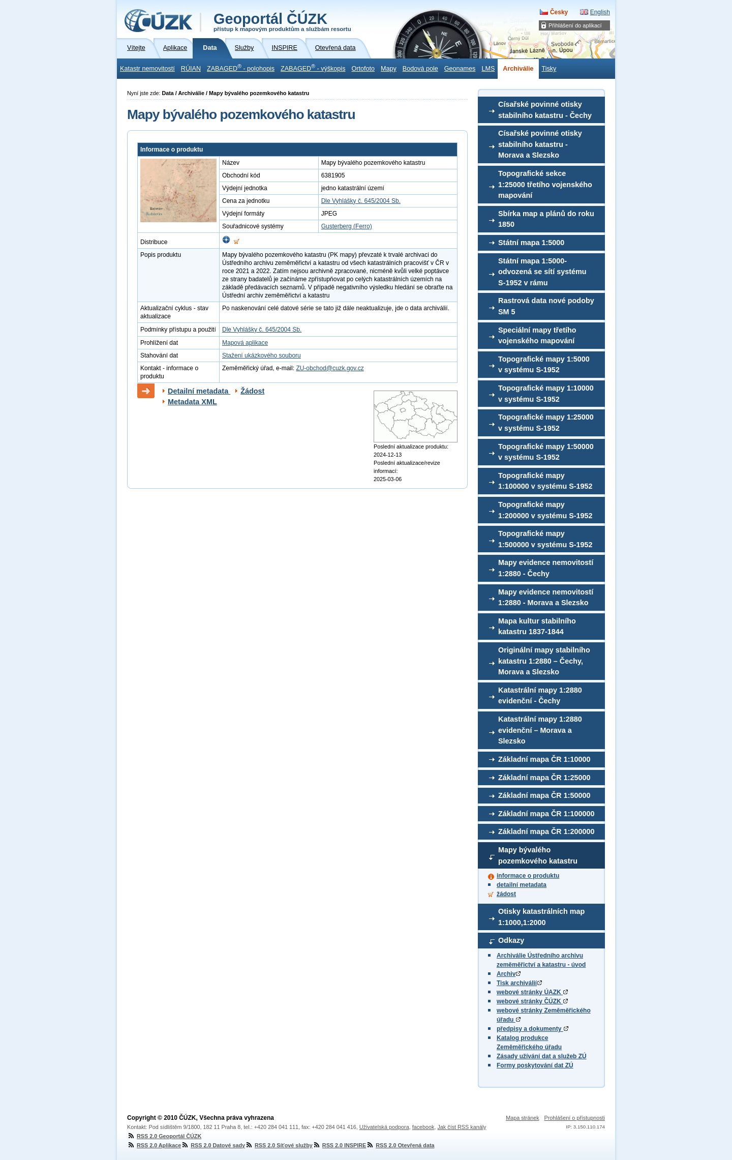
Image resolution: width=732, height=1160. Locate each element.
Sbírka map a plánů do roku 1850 (546, 219)
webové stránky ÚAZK (532, 992)
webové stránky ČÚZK (532, 1001)
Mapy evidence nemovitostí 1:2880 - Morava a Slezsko (545, 597)
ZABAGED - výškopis (313, 67)
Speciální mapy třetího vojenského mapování (537, 335)
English (600, 12)
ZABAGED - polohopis (240, 67)
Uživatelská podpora (384, 1127)
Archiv (509, 973)
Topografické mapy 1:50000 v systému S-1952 (546, 452)
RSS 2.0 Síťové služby (279, 1145)
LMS (488, 68)
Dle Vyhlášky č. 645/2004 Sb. (361, 200)
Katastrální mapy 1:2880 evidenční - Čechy (540, 695)
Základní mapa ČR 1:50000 (544, 795)
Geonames (460, 68)
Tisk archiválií (519, 983)
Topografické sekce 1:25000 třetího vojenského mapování (545, 184)
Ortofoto (363, 68)
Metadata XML (192, 402)
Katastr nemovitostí (147, 68)
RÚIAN (191, 68)
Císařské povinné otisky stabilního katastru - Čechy (545, 110)
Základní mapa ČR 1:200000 (546, 831)
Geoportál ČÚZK (282, 21)
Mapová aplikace (245, 342)
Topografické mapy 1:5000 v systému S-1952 (544, 364)
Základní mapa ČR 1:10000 (544, 759)
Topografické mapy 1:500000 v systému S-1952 (545, 539)
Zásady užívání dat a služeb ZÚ (542, 1056)
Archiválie (518, 68)
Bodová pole (420, 68)
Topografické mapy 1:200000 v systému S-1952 (545, 510)
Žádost (252, 391)
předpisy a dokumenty (532, 1028)
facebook (423, 1127)
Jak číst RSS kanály (461, 1127)
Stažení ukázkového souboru (261, 355)
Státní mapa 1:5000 (531, 243)
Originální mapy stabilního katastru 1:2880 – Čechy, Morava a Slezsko (544, 661)
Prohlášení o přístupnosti (574, 1118)
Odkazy (511, 940)
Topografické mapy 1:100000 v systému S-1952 (545, 481)
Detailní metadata (199, 391)
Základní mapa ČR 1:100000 (546, 814)
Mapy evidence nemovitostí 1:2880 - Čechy (545, 568)
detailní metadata (521, 884)
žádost (506, 894)
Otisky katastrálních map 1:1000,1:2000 (541, 917)
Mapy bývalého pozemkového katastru (537, 855)
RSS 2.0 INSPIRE (339, 1145)
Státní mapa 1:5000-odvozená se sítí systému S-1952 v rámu (542, 272)
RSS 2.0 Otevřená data (400, 1145)
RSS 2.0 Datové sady (213, 1145)
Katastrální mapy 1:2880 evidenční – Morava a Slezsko (540, 730)
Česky (559, 12)
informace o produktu (528, 875)
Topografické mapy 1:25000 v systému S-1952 (546, 422)
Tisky (549, 68)
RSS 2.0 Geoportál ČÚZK (164, 1136)
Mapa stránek (522, 1118)
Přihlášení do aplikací (575, 25)
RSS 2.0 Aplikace (154, 1145)
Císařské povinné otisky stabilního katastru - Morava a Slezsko (540, 144)
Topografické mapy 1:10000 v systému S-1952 (546, 393)
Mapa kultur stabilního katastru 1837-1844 (537, 626)
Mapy (388, 68)
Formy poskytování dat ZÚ (535, 1065)
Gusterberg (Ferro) (346, 226)
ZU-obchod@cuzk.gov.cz (329, 368)
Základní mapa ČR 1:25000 (544, 778)
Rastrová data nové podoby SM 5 (546, 306)
